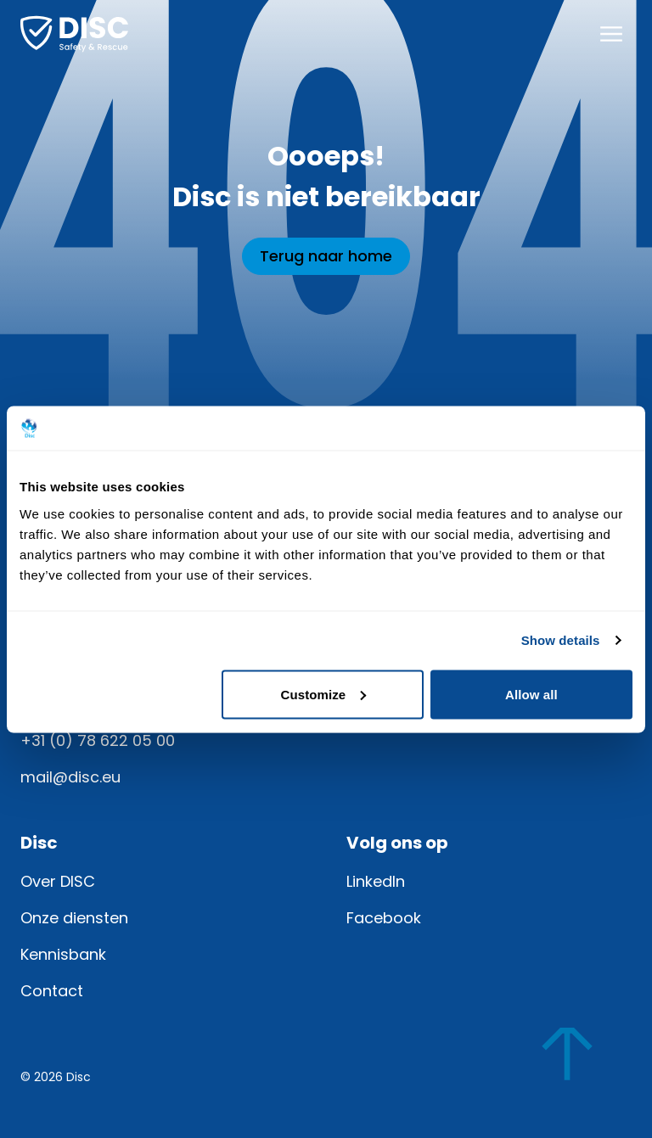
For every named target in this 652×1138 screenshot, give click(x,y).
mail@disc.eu (70, 777)
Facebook (383, 917)
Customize (324, 694)
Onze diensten (74, 917)
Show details (560, 640)
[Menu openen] (611, 34)
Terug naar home (326, 255)
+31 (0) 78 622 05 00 (97, 740)
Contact (51, 990)
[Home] (74, 34)
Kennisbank (63, 954)
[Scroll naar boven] (582, 1068)
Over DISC (57, 881)
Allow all (531, 694)
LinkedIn (375, 881)
